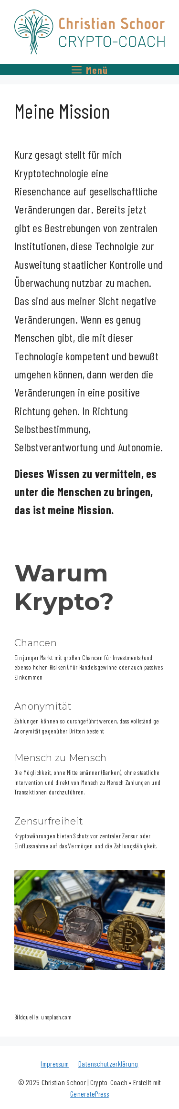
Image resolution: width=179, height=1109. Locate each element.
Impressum (55, 1063)
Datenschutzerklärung (108, 1063)
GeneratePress (89, 1093)
